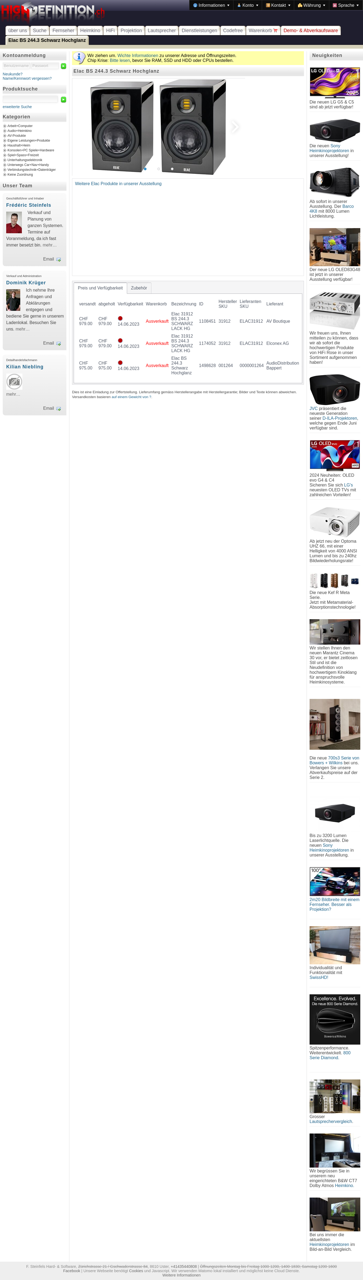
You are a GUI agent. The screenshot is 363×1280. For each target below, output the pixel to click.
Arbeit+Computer (20, 126)
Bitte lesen (120, 60)
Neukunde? (13, 74)
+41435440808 (184, 1266)
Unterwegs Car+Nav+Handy (28, 165)
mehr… (50, 245)
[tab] (100, 288)
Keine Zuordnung (20, 175)
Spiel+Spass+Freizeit (23, 155)
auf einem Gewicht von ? (131, 397)
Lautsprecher (162, 30)
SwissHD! (319, 977)
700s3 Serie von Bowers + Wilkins (334, 760)
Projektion (131, 30)
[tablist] (188, 333)
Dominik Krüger (26, 282)
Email (48, 259)
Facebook (71, 1271)
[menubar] (276, 5)
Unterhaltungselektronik (25, 160)
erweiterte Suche (17, 107)
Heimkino (90, 30)
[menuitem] (211, 5)
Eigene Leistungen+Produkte (29, 141)
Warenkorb (263, 30)
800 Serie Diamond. (330, 1055)
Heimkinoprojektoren (329, 1244)
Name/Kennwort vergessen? (27, 78)
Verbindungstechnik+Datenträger (32, 170)
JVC (314, 408)
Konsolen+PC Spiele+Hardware (31, 150)
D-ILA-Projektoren (340, 418)
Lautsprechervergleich (331, 1121)
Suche (39, 30)
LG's (348, 485)
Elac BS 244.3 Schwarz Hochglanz (47, 40)
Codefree (233, 30)
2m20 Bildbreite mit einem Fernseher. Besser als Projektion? (334, 904)
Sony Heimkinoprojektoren (329, 148)
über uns (17, 30)
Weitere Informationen (181, 1275)
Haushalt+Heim (19, 146)
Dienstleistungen (199, 30)
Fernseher (63, 30)
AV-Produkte (17, 136)
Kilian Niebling (24, 366)
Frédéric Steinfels (28, 205)
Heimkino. (344, 1185)
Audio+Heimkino (20, 131)
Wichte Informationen (137, 55)
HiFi (110, 30)
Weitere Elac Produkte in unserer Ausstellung (118, 183)
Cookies (136, 1271)
